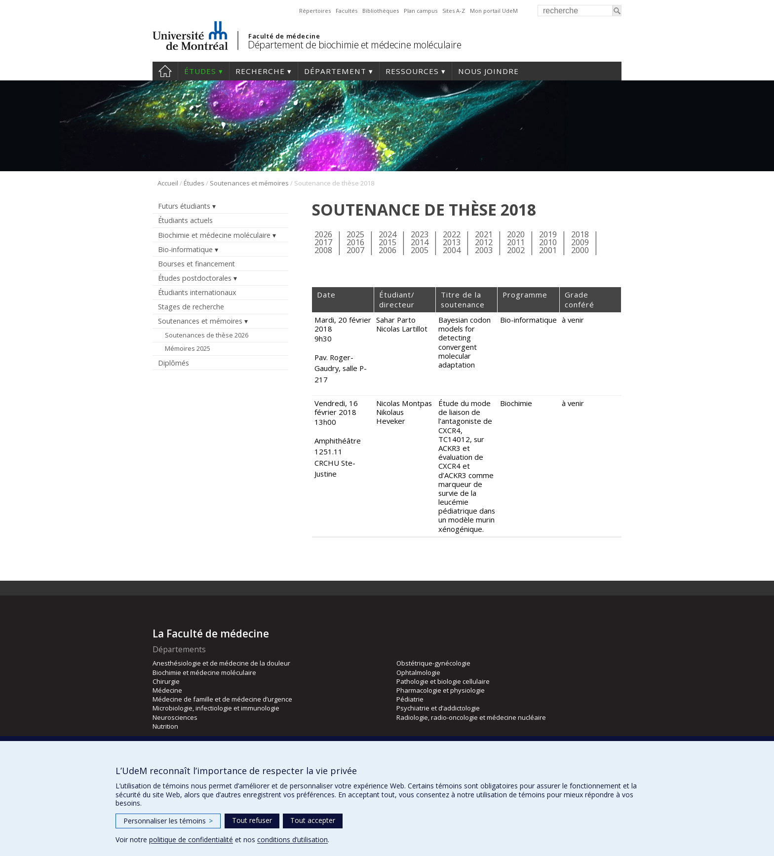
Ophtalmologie (418, 672)
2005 (419, 250)
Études (200, 71)
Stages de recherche (191, 306)
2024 (387, 234)
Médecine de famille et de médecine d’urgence (222, 699)
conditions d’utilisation (292, 839)
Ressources (412, 71)
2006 (387, 250)
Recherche (260, 71)
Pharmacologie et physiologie (440, 690)
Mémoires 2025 (187, 348)
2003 (484, 250)
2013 (452, 242)
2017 (323, 242)
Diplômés (173, 363)
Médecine (167, 690)
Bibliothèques (380, 10)
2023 (419, 234)
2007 (355, 250)
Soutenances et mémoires (249, 183)
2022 (452, 234)
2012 (484, 242)
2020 (516, 234)
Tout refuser (252, 820)
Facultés (346, 10)
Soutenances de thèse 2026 (206, 335)
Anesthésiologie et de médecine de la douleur (221, 663)
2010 (548, 242)
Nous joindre (488, 71)
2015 (387, 242)
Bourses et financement (196, 263)
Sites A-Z (453, 10)
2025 (355, 234)
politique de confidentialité (191, 839)
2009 (580, 242)
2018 (580, 234)
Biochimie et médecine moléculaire (214, 235)
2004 (452, 250)
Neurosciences (175, 717)
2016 (355, 242)
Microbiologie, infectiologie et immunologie (216, 708)
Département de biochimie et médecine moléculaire (354, 44)
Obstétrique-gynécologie (433, 663)
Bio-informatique (185, 249)
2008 (323, 250)
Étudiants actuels (185, 220)
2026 (323, 234)
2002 (516, 250)
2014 (419, 242)
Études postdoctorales (195, 278)
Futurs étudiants (184, 206)
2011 (516, 242)
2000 (580, 250)
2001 (548, 250)
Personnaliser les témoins (168, 820)
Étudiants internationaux (197, 292)
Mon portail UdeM (494, 10)
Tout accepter (312, 820)
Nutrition (165, 726)
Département (335, 71)
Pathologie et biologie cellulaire (443, 681)
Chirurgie (166, 681)
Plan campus (420, 10)
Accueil (165, 71)
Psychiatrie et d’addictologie (438, 708)
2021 (484, 234)
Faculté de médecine (284, 36)
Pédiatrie (410, 699)
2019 (548, 234)
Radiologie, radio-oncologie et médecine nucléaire (471, 717)
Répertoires (315, 10)
